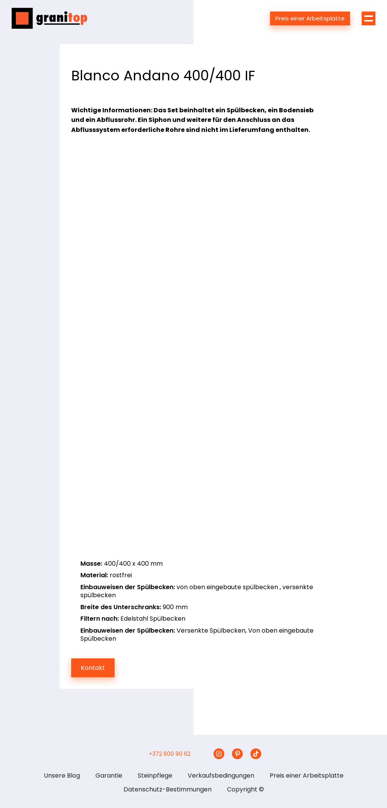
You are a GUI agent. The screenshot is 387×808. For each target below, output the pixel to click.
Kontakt (93, 667)
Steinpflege (155, 775)
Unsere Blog (62, 775)
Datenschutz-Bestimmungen (167, 789)
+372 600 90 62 (169, 754)
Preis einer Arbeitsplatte (310, 18)
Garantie (108, 775)
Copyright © (245, 789)
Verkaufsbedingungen (221, 775)
